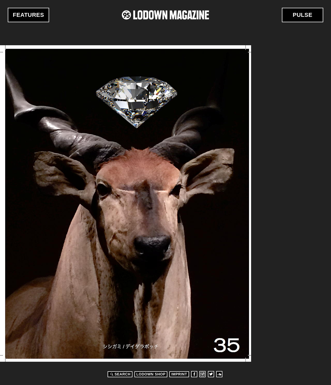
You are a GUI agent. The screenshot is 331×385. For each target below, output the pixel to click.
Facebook (194, 374)
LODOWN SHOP (151, 374)
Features (28, 15)
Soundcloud (219, 374)
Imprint (179, 374)
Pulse (302, 15)
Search (120, 374)
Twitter (211, 374)
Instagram (202, 374)
